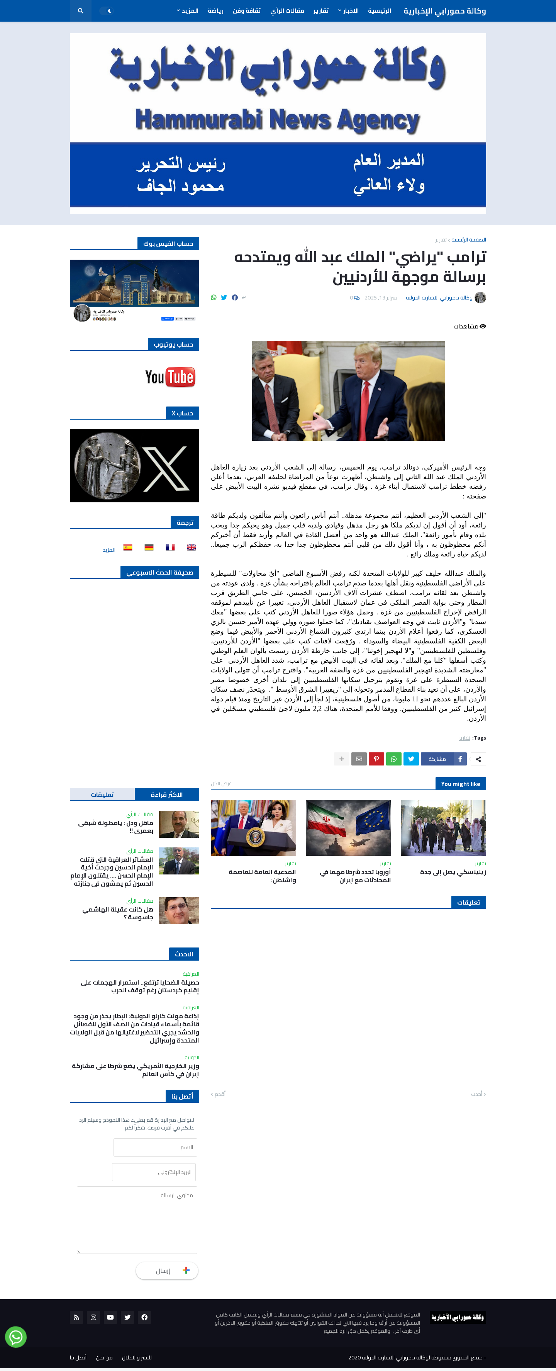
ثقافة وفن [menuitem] (247, 10)
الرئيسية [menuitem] (379, 10)
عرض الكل (221, 783)
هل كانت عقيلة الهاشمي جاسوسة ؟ (117, 913)
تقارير (441, 239)
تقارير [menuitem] (321, 10)
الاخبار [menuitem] (351, 10)
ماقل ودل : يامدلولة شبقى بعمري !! (115, 827)
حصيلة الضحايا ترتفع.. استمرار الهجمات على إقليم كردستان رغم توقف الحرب (140, 986)
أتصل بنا (78, 1360)
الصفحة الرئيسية (468, 239)
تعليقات (102, 794)
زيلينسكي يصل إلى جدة (453, 872)
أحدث (476, 1094)
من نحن (104, 1360)
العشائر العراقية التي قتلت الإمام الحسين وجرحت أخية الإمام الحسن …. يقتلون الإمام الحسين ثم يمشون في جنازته (111, 872)
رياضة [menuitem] (216, 10)
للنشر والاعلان (137, 1360)
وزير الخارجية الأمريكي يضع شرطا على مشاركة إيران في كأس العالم (135, 1070)
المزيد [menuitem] (190, 10)
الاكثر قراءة (167, 794)
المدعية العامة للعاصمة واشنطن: (262, 876)
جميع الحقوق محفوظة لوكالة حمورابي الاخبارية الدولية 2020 (415, 1360)
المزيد (109, 550)
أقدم (220, 1094)
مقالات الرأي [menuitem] (287, 10)
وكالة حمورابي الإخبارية (444, 10)
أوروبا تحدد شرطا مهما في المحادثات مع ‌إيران (355, 876)
